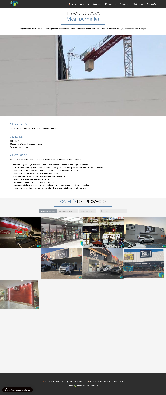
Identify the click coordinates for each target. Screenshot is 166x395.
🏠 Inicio (46, 382)
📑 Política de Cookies (76, 382)
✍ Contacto (117, 382)
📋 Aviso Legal (58, 382)
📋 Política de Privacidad (99, 382)
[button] (17, 389)
